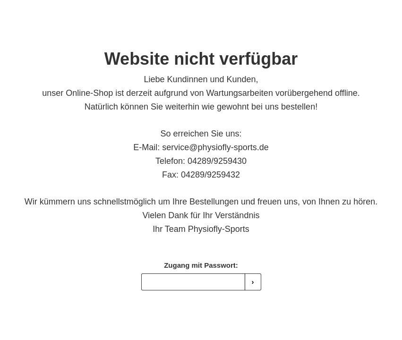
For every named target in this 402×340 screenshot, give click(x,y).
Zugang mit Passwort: (201, 265)
